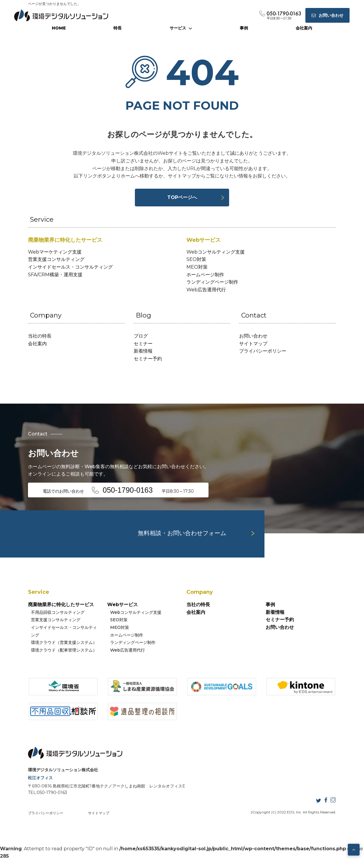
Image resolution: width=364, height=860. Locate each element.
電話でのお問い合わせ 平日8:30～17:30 (118, 490)
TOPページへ (182, 197)
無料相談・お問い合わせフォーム (182, 533)
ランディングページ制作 (212, 282)
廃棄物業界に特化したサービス (61, 604)
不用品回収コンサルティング (58, 612)
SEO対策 (196, 259)
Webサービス (122, 604)
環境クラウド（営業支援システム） (64, 642)
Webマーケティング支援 (55, 252)
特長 (117, 28)
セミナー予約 (148, 358)
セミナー (143, 343)
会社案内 (304, 28)
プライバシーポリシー (262, 351)
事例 (244, 28)
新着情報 (143, 351)
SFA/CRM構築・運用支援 (55, 274)
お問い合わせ (253, 336)
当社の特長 (40, 336)
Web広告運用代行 (206, 289)
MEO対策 (197, 267)
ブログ (141, 336)
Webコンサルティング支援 (215, 252)
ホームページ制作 (205, 274)
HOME (59, 28)
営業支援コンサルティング (56, 259)
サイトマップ (253, 343)
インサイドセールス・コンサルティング (70, 267)
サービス (181, 28)
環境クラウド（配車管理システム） (64, 650)
